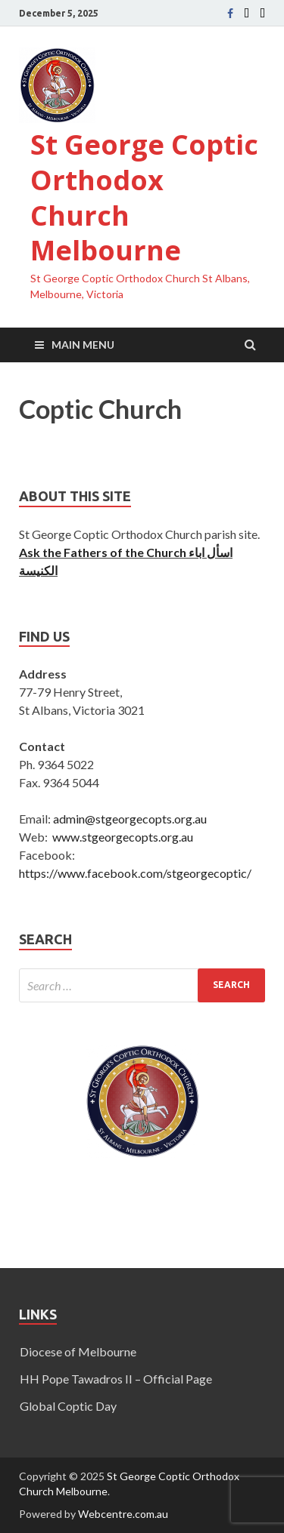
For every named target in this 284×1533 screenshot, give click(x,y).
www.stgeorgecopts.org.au (122, 837)
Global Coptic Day (68, 1406)
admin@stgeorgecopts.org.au (130, 818)
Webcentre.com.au (123, 1513)
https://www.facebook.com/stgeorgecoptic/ (135, 873)
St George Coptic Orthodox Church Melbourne (144, 197)
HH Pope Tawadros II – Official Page (116, 1378)
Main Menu (82, 344)
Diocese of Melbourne (78, 1351)
